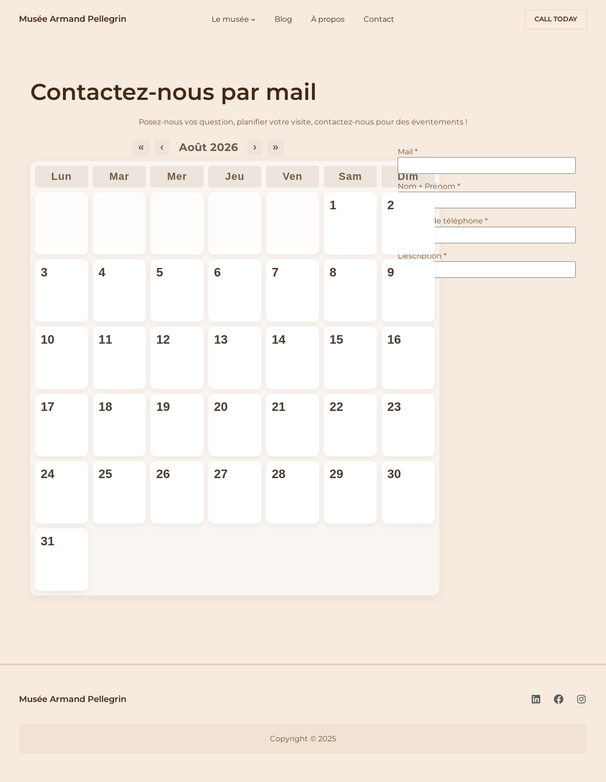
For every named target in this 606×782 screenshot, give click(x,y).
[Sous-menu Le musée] (253, 19)
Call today (556, 19)
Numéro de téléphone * (443, 220)
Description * (422, 255)
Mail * (408, 151)
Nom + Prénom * (429, 186)
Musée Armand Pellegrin (72, 19)
